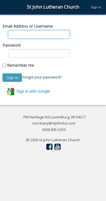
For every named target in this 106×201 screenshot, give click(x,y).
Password (11, 45)
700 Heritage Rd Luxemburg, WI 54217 (54, 116)
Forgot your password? (42, 77)
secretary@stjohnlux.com (53, 123)
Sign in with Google (28, 91)
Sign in (96, 7)
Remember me (20, 65)
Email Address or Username (28, 26)
